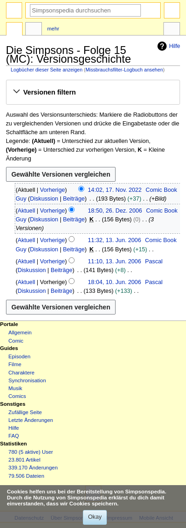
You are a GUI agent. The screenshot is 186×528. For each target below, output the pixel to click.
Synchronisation (27, 380)
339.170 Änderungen (33, 467)
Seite (14, 30)
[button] (93, 92)
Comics (17, 396)
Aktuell (26, 211)
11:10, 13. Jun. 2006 (114, 261)
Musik (15, 388)
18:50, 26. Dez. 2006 (115, 211)
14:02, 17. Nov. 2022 (115, 190)
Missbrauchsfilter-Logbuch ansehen (124, 69)
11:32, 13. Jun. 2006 (114, 240)
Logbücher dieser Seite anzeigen (46, 69)
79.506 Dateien (26, 476)
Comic (15, 341)
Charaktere (21, 372)
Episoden (19, 356)
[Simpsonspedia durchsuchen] (85, 10)
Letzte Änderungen (30, 420)
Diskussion (44, 199)
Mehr (53, 28)
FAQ (13, 436)
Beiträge (74, 199)
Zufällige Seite (25, 412)
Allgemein (19, 332)
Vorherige (52, 190)
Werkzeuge (172, 30)
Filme (14, 364)
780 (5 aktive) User (30, 452)
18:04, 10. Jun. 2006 (114, 282)
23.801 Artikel (24, 460)
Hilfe (167, 46)
